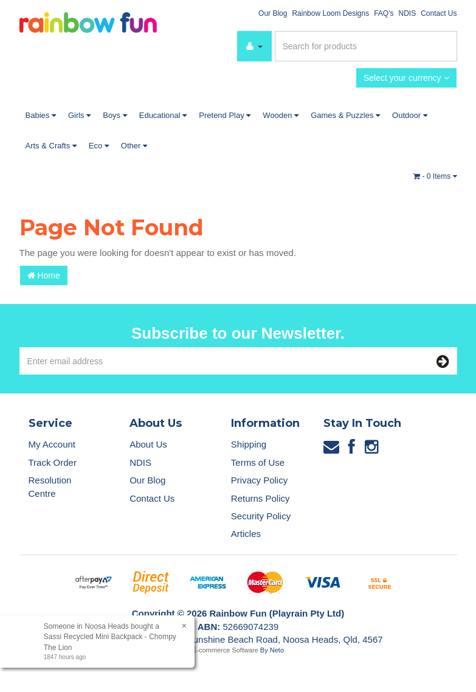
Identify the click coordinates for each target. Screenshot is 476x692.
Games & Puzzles (345, 115)
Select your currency (406, 78)
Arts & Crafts (51, 145)
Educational (163, 115)
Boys (115, 115)
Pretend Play (224, 115)
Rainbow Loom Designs (330, 13)
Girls (79, 115)
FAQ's (383, 13)
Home (43, 275)
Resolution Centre (50, 486)
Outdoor (409, 115)
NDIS (407, 13)
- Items (435, 176)
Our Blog (272, 13)
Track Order (53, 462)
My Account (52, 444)
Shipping (248, 444)
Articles (246, 533)
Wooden (280, 115)
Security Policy (261, 516)
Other (134, 145)
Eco (99, 145)
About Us (148, 444)
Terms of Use (258, 462)
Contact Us (439, 13)
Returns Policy (260, 498)
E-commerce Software (225, 650)
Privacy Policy (259, 480)
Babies (41, 115)
